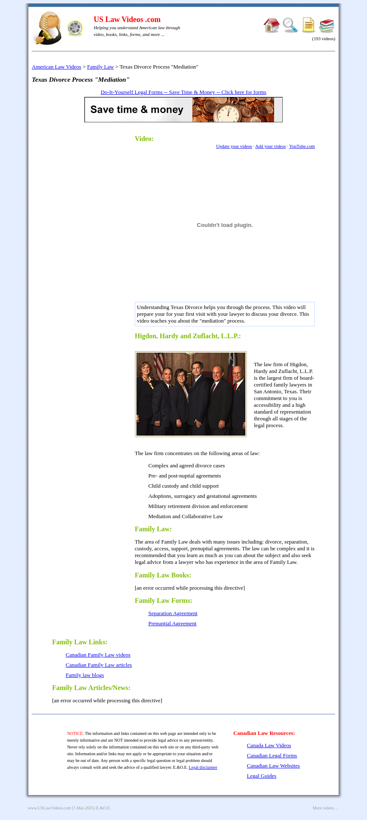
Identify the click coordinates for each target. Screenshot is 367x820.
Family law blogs (85, 675)
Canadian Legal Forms (272, 755)
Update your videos (234, 146)
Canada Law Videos (269, 745)
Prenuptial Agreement (172, 623)
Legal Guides (261, 776)
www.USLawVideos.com (49, 808)
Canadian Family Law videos (98, 655)
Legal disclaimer (203, 767)
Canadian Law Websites (273, 765)
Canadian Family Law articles (99, 665)
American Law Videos (56, 67)
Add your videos (270, 146)
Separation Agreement (172, 613)
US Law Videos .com (127, 19)
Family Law (100, 67)
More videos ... (325, 808)
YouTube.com (302, 146)
